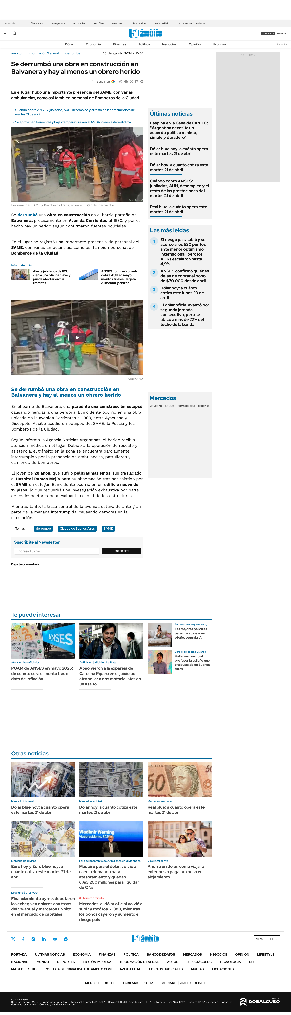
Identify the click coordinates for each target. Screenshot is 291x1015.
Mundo (42, 962)
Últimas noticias (50, 954)
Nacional (19, 962)
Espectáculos (199, 962)
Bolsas (170, 406)
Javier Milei (161, 23)
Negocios (169, 44)
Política (144, 44)
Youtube (55, 939)
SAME (108, 528)
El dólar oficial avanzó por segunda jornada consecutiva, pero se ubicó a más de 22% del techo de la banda (184, 314)
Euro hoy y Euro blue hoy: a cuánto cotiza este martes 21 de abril (41, 872)
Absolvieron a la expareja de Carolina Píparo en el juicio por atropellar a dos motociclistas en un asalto (110, 676)
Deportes (66, 962)
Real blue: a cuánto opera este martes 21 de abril (178, 209)
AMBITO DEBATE (183, 983)
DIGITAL (101, 983)
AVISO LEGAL (130, 969)
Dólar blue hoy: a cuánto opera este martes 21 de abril (179, 151)
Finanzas (119, 44)
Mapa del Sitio (24, 969)
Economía (93, 44)
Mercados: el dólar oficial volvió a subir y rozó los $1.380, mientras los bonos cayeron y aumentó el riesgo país (110, 911)
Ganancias (79, 23)
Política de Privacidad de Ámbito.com (78, 969)
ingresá (281, 33)
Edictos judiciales (166, 969)
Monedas (156, 406)
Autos (172, 962)
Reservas (117, 23)
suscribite (268, 33)
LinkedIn (44, 939)
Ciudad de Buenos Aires (77, 528)
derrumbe (72, 53)
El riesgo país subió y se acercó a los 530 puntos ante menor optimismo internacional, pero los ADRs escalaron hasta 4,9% (183, 251)
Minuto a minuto (93, 898)
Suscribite (122, 551)
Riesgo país (58, 23)
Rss (252, 962)
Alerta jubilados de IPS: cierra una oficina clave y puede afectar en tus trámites (51, 277)
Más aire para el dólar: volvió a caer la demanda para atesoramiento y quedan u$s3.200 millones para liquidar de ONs (109, 877)
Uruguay (219, 44)
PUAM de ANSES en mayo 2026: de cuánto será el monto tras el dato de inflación (42, 673)
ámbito (16, 53)
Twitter (13, 939)
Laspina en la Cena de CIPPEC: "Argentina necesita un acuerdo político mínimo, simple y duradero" (179, 130)
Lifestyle (265, 954)
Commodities (186, 406)
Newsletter (281, 44)
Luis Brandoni (138, 23)
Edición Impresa (97, 962)
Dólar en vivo (36, 23)
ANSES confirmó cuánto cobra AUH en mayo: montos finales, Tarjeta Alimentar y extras (119, 277)
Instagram (33, 939)
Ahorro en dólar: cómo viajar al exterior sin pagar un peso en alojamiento (176, 872)
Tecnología (230, 962)
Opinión (195, 44)
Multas (197, 969)
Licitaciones (223, 969)
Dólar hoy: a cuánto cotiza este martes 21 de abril (179, 167)
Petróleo (99, 23)
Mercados (192, 954)
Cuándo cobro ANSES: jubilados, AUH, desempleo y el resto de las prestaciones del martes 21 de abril (179, 188)
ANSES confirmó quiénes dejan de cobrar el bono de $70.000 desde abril (184, 275)
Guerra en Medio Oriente (190, 23)
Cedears (204, 406)
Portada (19, 954)
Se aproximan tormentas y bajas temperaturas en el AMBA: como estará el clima (73, 122)
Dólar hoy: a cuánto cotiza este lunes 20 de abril (182, 292)
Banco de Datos (161, 954)
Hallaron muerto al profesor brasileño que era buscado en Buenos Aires (192, 662)
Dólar (69, 44)
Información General (43, 53)
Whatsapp (66, 939)
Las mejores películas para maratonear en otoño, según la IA (191, 633)
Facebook (23, 939)
